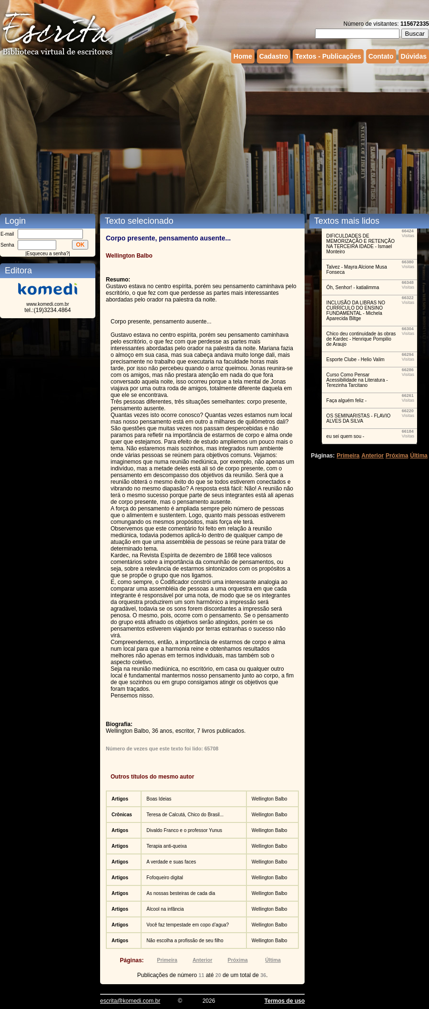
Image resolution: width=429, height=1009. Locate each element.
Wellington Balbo (269, 798)
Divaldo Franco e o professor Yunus (184, 830)
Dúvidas (414, 56)
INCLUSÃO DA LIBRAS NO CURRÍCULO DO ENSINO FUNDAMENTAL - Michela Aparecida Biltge (356, 310)
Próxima (238, 960)
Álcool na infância (165, 909)
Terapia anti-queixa (166, 846)
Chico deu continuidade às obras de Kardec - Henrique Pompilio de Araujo (361, 339)
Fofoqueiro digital (164, 877)
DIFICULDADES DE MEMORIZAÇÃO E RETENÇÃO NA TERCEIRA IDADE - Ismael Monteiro (361, 243)
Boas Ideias (158, 798)
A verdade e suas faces (171, 861)
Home (243, 56)
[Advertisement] (175, 137)
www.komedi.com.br (47, 304)
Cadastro (273, 56)
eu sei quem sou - (346, 436)
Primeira (167, 960)
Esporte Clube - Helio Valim (356, 359)
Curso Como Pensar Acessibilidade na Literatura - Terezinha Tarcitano (357, 380)
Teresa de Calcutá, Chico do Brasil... (185, 814)
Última (273, 960)
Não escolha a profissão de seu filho (184, 940)
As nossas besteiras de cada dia (180, 893)
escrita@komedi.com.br (130, 1001)
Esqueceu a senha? (48, 253)
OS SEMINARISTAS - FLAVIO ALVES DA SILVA (359, 418)
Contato (381, 56)
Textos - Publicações (328, 56)
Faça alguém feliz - (347, 400)
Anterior (202, 960)
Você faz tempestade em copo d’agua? (187, 924)
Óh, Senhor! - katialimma (353, 287)
